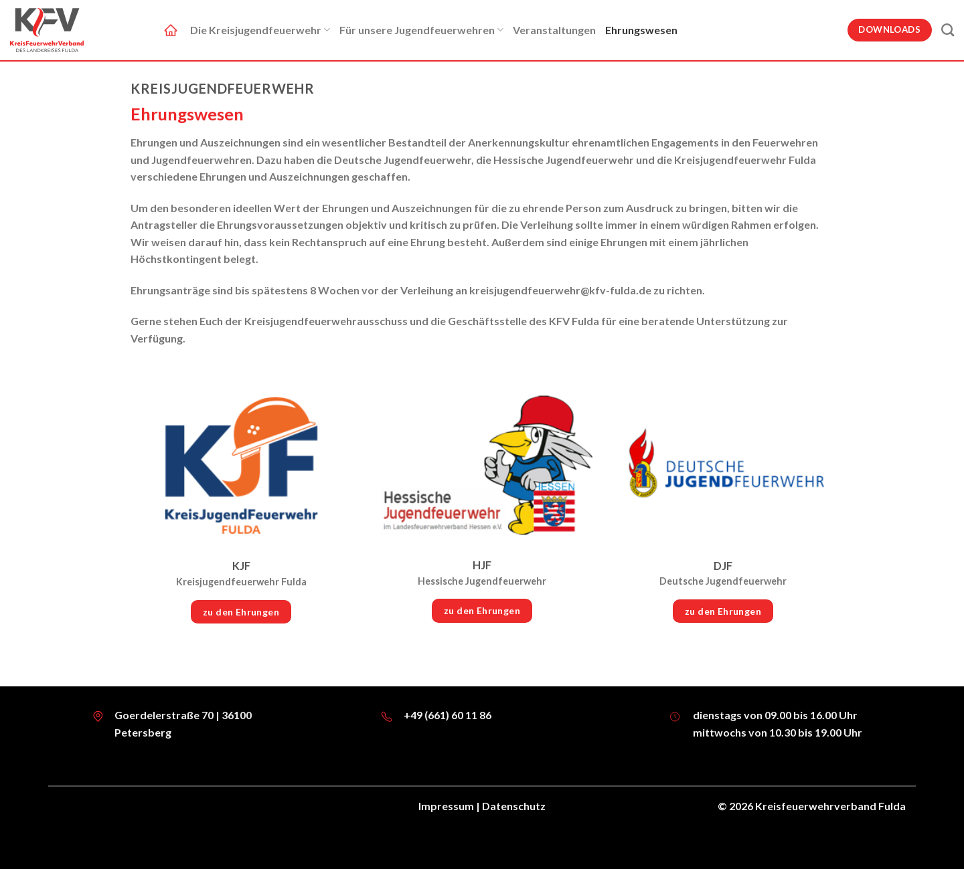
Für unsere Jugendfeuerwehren (421, 30)
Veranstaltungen (554, 29)
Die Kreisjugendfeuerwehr (260, 30)
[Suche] (947, 29)
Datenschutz (514, 805)
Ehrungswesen (641, 29)
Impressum (446, 805)
